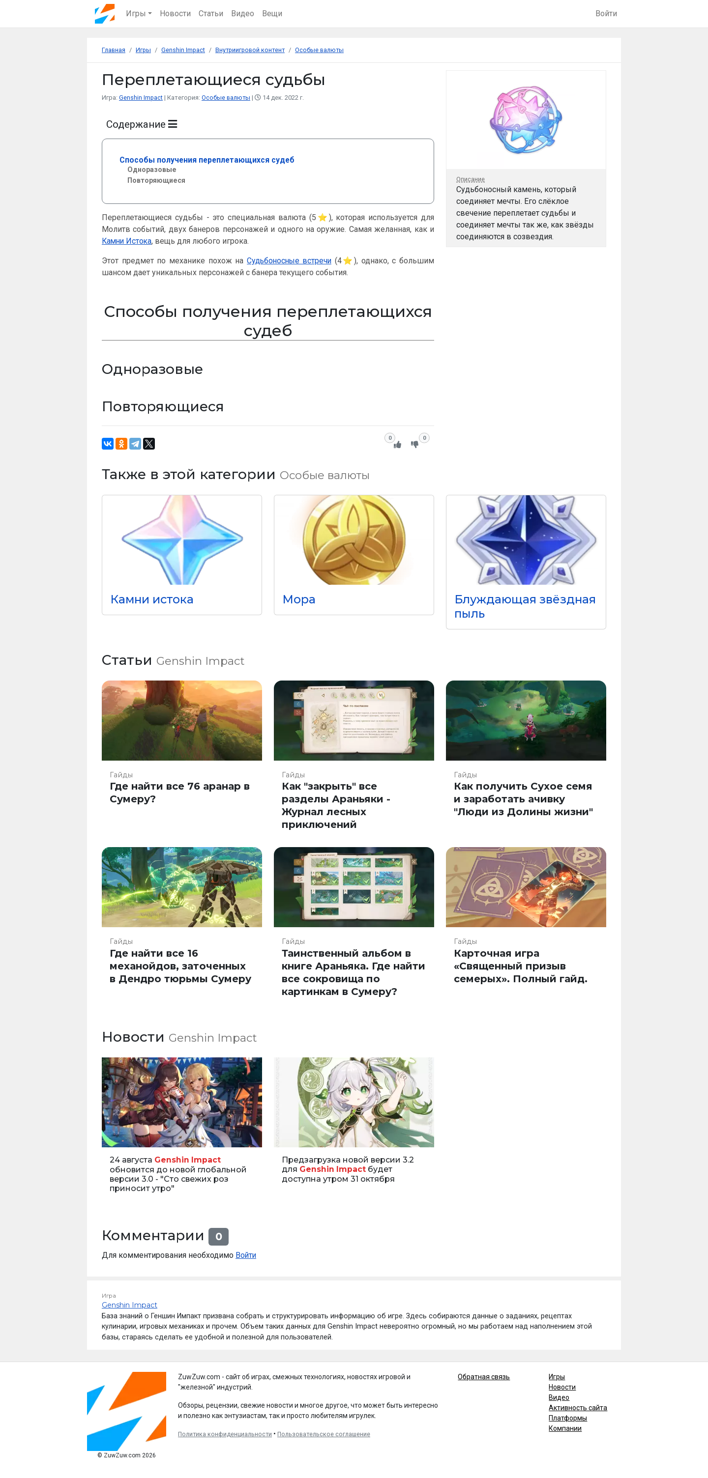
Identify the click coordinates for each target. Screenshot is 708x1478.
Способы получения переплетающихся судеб (208, 159)
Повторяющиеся (157, 180)
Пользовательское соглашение (323, 1433)
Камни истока (153, 599)
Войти (606, 13)
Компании (565, 1427)
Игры (557, 1376)
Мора (299, 599)
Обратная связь (484, 1376)
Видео (243, 13)
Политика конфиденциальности (225, 1433)
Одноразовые (152, 169)
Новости (175, 13)
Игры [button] (136, 13)
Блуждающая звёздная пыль (500, 606)
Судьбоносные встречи (289, 260)
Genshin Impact (141, 97)
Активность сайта (578, 1407)
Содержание (141, 124)
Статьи (211, 13)
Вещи (273, 13)
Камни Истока (128, 240)
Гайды (121, 773)
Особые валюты (227, 97)
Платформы (568, 1417)
